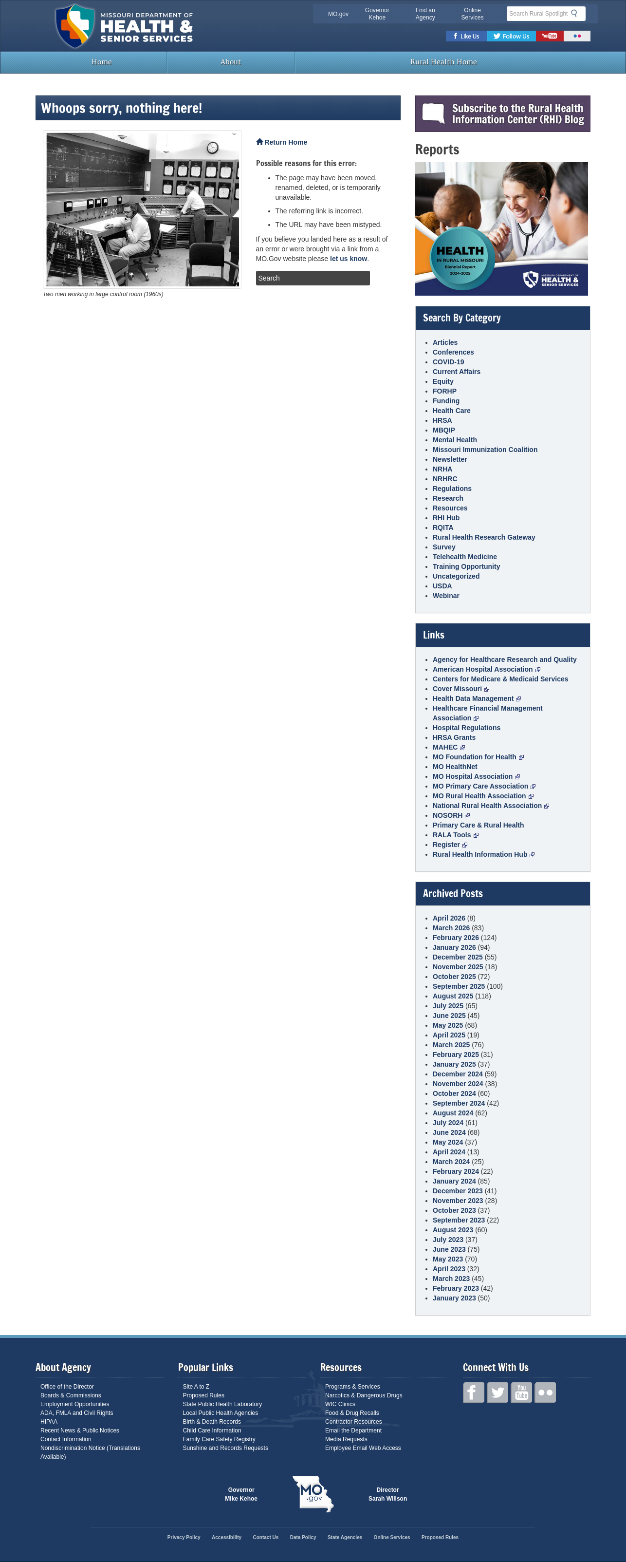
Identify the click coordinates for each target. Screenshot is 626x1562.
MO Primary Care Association (484, 786)
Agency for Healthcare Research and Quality (505, 659)
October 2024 (454, 1093)
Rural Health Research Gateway (484, 537)
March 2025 (451, 1045)
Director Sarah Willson (387, 1494)
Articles (445, 342)
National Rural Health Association (491, 805)
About (231, 62)
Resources (450, 508)
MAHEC (449, 747)
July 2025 (448, 1006)
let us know (348, 259)
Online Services (472, 14)
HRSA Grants (454, 737)
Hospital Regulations (466, 728)
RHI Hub (446, 518)
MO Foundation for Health (478, 757)
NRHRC (445, 479)
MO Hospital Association (476, 776)
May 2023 (448, 1259)
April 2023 (449, 1269)
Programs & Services (352, 1386)
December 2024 (458, 1074)
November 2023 (458, 1200)
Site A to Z (196, 1386)
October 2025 (454, 976)
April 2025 (449, 1035)
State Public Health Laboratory (222, 1404)
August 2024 (453, 1113)
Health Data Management (477, 698)
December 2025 (458, 957)
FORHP (445, 391)
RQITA (443, 527)
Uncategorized (456, 576)
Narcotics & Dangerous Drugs (364, 1395)
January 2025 (454, 1064)
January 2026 (454, 947)
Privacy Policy (184, 1537)
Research (448, 498)
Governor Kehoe (377, 14)
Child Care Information (212, 1430)
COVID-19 (448, 362)
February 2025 (456, 1054)
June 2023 (449, 1249)
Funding (446, 401)
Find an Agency (425, 14)
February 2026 (456, 937)
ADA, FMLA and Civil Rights (76, 1413)
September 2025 (459, 986)
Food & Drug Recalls (352, 1413)
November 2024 (458, 1084)
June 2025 (449, 1015)
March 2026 (451, 928)
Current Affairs (456, 372)
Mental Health (455, 440)
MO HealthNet (455, 767)
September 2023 (459, 1220)
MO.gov (338, 14)
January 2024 (454, 1181)
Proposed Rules (203, 1395)
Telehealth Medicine (465, 557)
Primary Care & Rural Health (478, 825)
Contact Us (266, 1537)
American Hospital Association (486, 669)
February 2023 (456, 1288)
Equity (443, 381)
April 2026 (449, 918)
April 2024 (449, 1152)
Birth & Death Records (212, 1421)
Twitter (511, 36)
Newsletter (450, 459)
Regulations (452, 488)
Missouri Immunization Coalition (485, 449)
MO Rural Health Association (483, 796)
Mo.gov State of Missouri (313, 1494)
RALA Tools (456, 835)
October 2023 (454, 1210)
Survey (444, 547)
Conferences (453, 352)
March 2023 (451, 1278)
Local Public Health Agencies (220, 1413)
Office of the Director (67, 1386)
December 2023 (458, 1191)
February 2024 (456, 1171)
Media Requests (346, 1439)
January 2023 (454, 1298)
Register (450, 844)
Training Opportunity (466, 566)
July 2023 (448, 1239)
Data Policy (303, 1537)
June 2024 (449, 1132)
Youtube (550, 36)
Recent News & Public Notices (79, 1430)
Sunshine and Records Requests (225, 1448)
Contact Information (66, 1439)
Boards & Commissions (70, 1395)
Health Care (452, 410)
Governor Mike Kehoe (241, 1494)
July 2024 (448, 1123)
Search (577, 13)
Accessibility (226, 1537)
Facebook (466, 36)
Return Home (282, 142)
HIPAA (48, 1421)
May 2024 (448, 1142)
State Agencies (345, 1537)
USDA (442, 586)
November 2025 (458, 967)
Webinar (446, 596)
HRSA (442, 420)
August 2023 (453, 1230)
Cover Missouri (461, 689)
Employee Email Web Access (363, 1448)
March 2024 (451, 1162)
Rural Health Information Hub (483, 854)
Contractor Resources (353, 1421)
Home (101, 62)
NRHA (442, 469)
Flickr (577, 36)
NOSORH (451, 815)
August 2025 (453, 996)
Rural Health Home (443, 62)
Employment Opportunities (74, 1404)
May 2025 (448, 1025)
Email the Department (353, 1430)
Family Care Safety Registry (219, 1439)
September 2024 (459, 1103)
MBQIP (444, 430)
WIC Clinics (340, 1404)
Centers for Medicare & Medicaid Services (501, 679)
